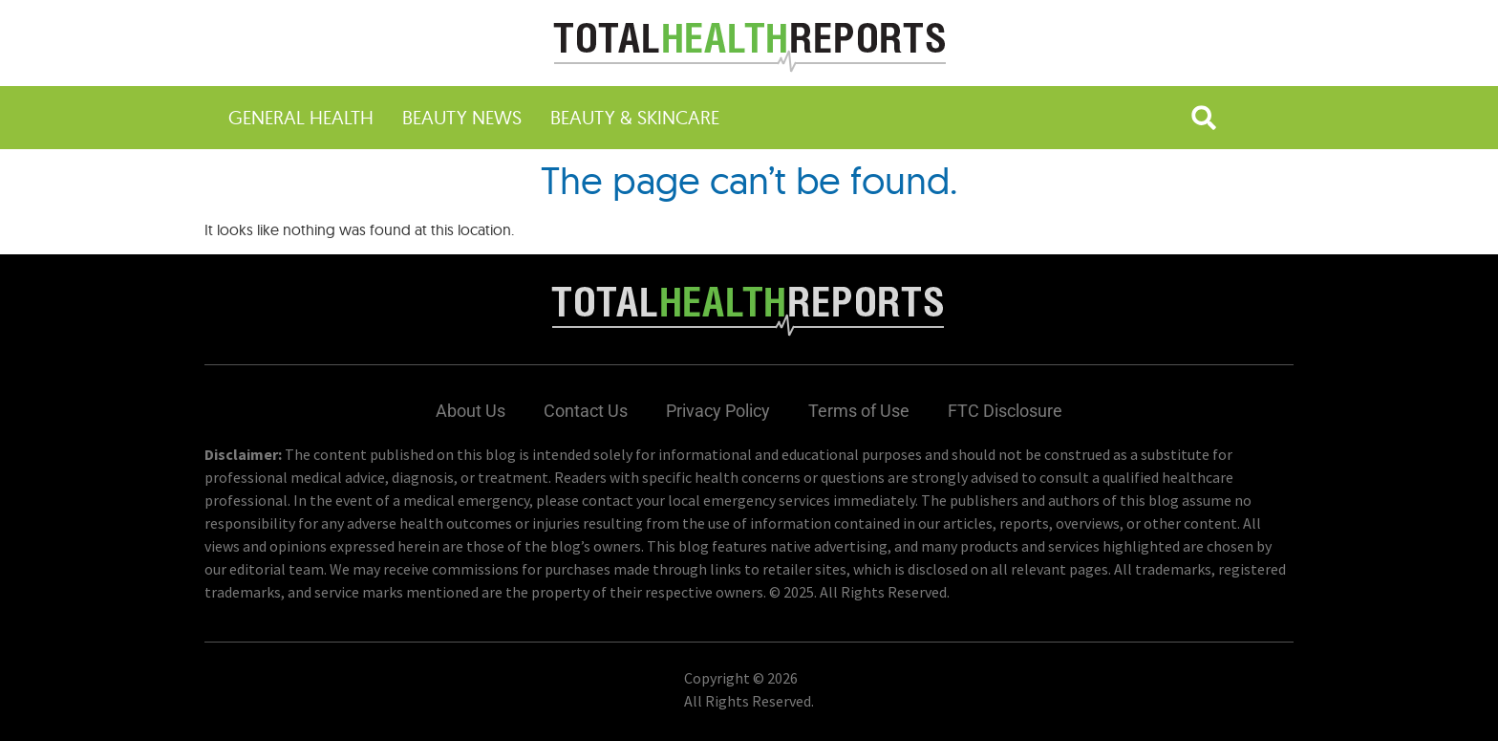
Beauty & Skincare (634, 117)
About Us (470, 411)
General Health (301, 117)
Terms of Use (859, 411)
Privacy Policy (718, 411)
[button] (1203, 117)
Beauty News (462, 117)
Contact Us (586, 411)
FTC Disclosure (1005, 411)
